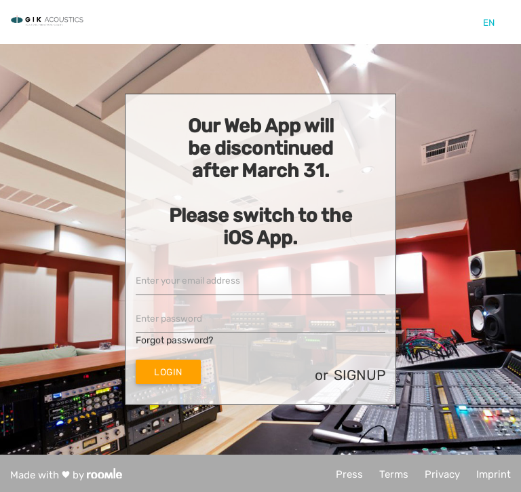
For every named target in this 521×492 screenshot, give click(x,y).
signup (359, 374)
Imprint (493, 474)
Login (168, 371)
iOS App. (260, 238)
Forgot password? (174, 340)
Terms (393, 474)
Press (349, 474)
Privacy (442, 474)
